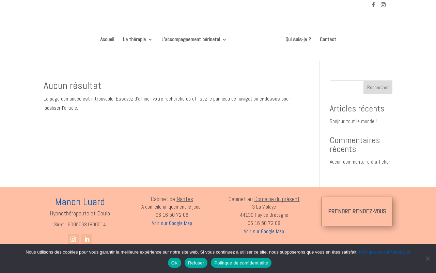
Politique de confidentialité (384, 252)
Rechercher (378, 85)
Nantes (184, 196)
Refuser (196, 263)
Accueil (109, 38)
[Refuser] (427, 258)
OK (174, 263)
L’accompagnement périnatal (193, 38)
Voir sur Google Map (264, 228)
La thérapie (136, 38)
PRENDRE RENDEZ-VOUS (357, 209)
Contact (325, 38)
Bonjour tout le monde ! (353, 118)
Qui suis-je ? (296, 38)
